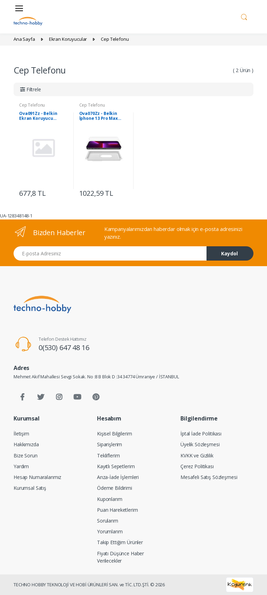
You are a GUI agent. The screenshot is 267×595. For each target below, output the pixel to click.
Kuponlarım (109, 499)
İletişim (21, 433)
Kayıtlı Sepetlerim (116, 466)
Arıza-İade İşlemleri (118, 477)
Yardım (21, 466)
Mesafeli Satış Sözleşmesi (208, 477)
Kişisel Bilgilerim (114, 433)
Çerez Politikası (197, 466)
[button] (244, 16)
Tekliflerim (108, 455)
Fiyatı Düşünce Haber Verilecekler (120, 557)
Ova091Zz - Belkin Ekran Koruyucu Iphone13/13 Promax (41, 116)
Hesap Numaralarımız (37, 477)
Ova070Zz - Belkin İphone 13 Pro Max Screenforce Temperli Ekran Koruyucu (103, 116)
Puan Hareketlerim (117, 510)
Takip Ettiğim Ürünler (120, 542)
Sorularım (107, 520)
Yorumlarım (110, 531)
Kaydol (229, 253)
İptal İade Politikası (200, 433)
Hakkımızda (26, 444)
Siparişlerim (109, 444)
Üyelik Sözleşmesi (200, 444)
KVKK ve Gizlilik (196, 455)
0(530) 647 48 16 (64, 347)
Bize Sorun (26, 455)
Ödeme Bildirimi (114, 488)
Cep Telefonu (32, 105)
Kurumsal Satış (30, 488)
